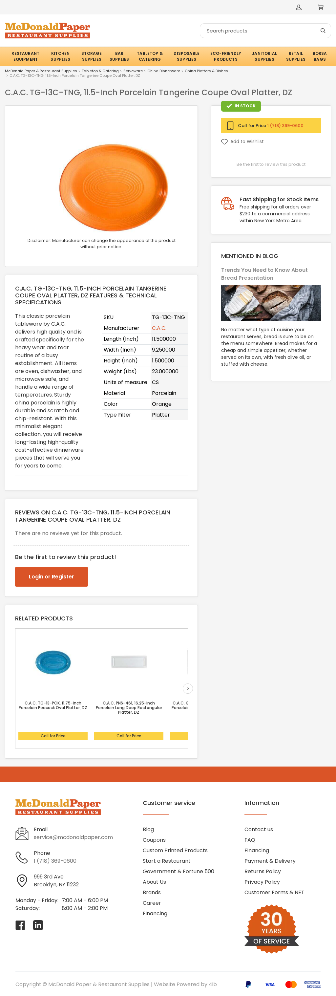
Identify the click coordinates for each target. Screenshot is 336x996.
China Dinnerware (163, 71)
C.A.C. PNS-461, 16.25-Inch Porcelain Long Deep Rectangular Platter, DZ (129, 708)
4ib (213, 984)
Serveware (133, 71)
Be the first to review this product (271, 164)
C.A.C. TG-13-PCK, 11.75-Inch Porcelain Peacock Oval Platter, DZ (53, 705)
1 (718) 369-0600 (285, 125)
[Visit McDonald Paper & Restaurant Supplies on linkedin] (38, 925)
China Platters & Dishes (206, 71)
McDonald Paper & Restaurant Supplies (41, 71)
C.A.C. (159, 328)
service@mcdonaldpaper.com (73, 837)
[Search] (265, 30)
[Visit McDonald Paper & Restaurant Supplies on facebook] (20, 925)
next (188, 688)
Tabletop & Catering (100, 71)
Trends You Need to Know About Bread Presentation (264, 274)
